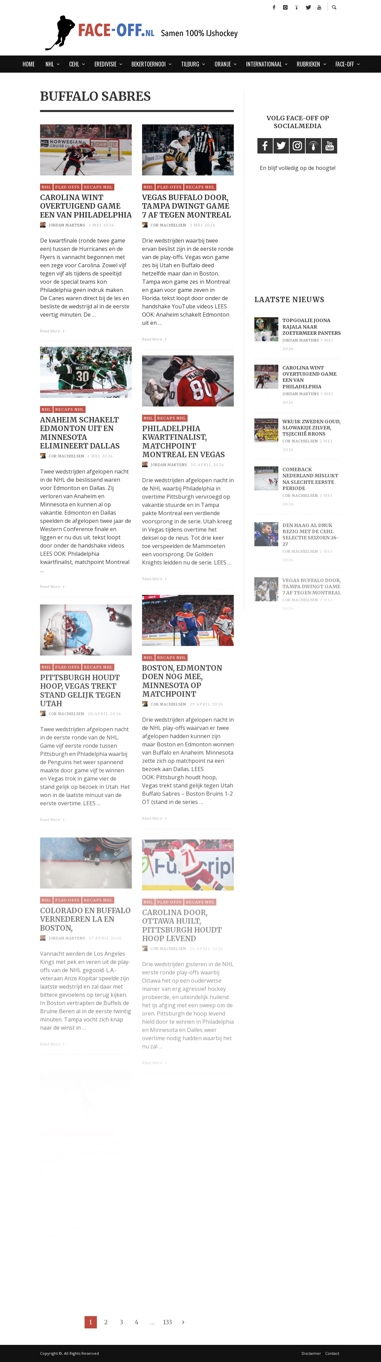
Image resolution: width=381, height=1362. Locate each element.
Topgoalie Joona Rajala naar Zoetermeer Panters (311, 337)
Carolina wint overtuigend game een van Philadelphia (86, 208)
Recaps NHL (98, 188)
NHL (46, 188)
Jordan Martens (67, 226)
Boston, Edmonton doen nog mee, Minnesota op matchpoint (182, 694)
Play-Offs (67, 188)
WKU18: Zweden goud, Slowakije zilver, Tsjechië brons (311, 441)
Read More (53, 331)
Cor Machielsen (168, 227)
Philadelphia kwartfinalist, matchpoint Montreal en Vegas (183, 454)
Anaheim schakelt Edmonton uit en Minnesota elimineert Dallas (80, 443)
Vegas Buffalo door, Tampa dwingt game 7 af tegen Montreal (186, 208)
